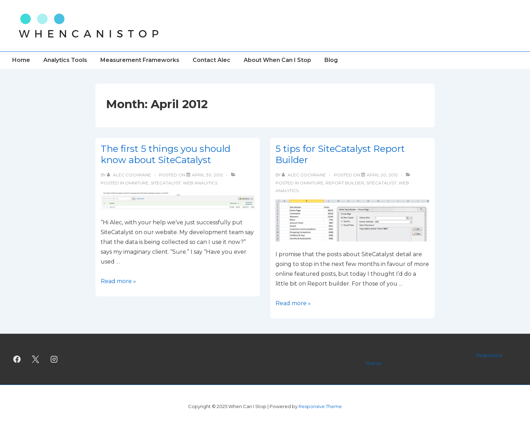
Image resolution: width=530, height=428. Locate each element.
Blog (331, 60)
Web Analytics (200, 182)
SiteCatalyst (166, 182)
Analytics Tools (65, 60)
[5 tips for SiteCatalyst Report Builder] (382, 174)
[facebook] (17, 359)
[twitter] (35, 359)
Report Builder (344, 182)
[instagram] (54, 359)
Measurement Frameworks (139, 60)
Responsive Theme (320, 406)
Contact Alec (211, 60)
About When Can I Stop (277, 60)
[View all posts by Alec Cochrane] (129, 174)
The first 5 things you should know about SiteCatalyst (165, 154)
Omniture (137, 182)
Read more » (118, 281)
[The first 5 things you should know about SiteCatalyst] (207, 174)
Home (21, 60)
